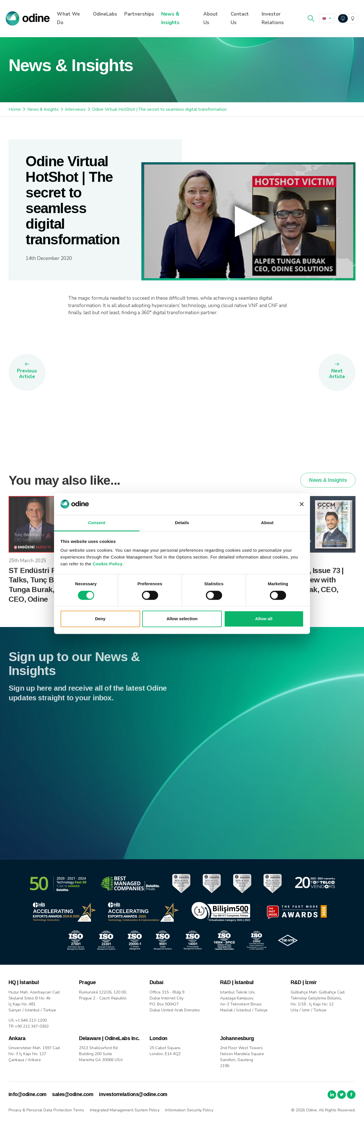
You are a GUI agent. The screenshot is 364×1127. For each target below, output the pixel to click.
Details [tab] (182, 522)
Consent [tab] (97, 522)
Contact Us (240, 18)
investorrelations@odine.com (133, 1094)
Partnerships (139, 14)
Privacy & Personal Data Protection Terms (46, 1110)
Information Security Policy (189, 1110)
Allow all (263, 618)
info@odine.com (27, 1094)
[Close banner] (302, 504)
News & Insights (170, 18)
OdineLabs (105, 14)
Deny (100, 618)
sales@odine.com (72, 1094)
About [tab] (267, 522)
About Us (210, 18)
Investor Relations (273, 18)
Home (15, 109)
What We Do (68, 18)
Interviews (75, 109)
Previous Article (27, 374)
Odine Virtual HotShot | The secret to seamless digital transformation (159, 109)
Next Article (337, 374)
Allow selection (181, 618)
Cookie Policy (108, 564)
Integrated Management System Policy (125, 1110)
